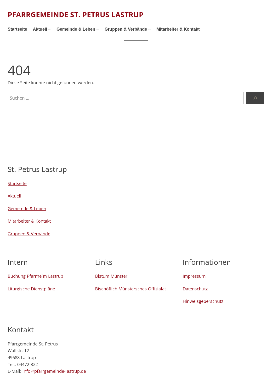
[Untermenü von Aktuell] (49, 29)
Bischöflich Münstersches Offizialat (130, 289)
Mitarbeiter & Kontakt (29, 221)
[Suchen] (255, 98)
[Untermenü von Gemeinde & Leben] (97, 29)
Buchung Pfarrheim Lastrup (35, 276)
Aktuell (14, 196)
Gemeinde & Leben (27, 208)
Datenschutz (195, 289)
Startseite (17, 183)
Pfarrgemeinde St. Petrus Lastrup (75, 14)
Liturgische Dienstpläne (31, 289)
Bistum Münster (111, 276)
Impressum (194, 276)
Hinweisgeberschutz (203, 301)
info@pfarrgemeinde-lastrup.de (54, 371)
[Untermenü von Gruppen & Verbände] (149, 29)
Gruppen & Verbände (29, 234)
